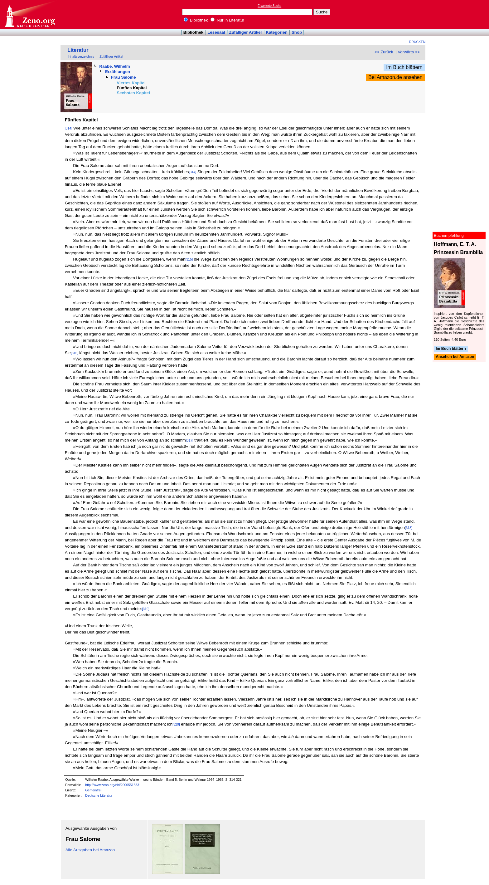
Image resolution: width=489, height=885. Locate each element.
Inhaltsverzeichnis (81, 56)
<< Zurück (384, 52)
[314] (68, 128)
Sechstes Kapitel (133, 92)
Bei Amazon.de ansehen (395, 77)
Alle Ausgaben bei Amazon (90, 850)
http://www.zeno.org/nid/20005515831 (113, 785)
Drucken (417, 42)
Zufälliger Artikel (245, 32)
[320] (176, 724)
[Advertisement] (460, 14)
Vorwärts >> (409, 52)
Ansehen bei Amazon (455, 357)
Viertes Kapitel (131, 83)
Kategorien (277, 32)
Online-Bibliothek (29, 14)
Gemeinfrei (93, 790)
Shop (297, 32)
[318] (408, 528)
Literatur (78, 50)
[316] (74, 353)
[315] (189, 259)
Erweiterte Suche (269, 5)
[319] (145, 609)
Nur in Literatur (227, 20)
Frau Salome (123, 77)
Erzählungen (117, 71)
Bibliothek (196, 20)
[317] (189, 440)
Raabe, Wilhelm (114, 66)
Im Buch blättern (404, 67)
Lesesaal (216, 32)
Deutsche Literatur (98, 795)
